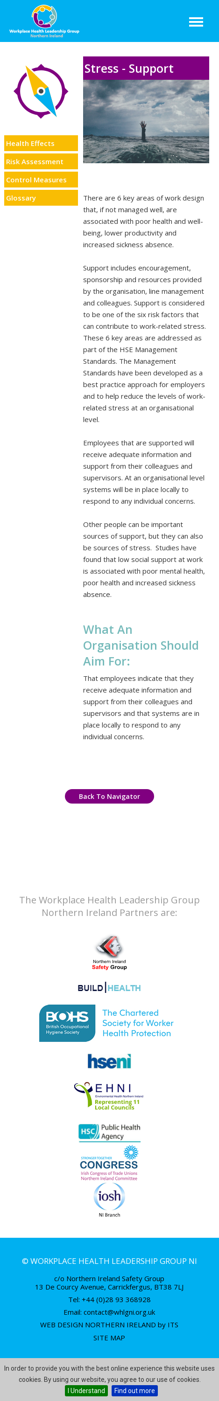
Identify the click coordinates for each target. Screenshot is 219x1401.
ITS (173, 1324)
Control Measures (36, 179)
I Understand (86, 1390)
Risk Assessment (35, 161)
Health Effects (30, 143)
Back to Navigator (109, 796)
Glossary (21, 197)
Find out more (134, 1390)
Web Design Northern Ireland (98, 1324)
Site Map (109, 1337)
